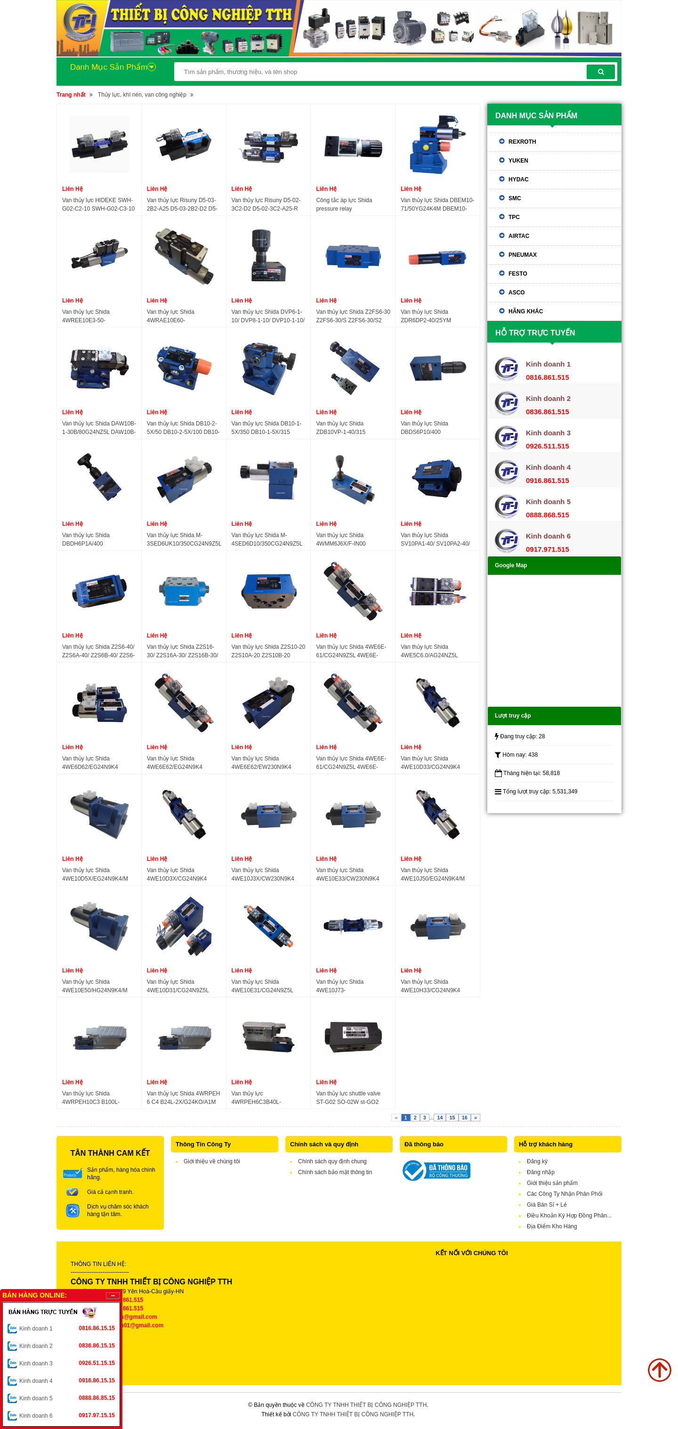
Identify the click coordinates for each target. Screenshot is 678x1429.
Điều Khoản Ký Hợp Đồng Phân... (569, 1215)
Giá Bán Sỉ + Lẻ (547, 1204)
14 (440, 1117)
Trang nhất (71, 94)
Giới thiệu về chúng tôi (212, 1161)
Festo (517, 273)
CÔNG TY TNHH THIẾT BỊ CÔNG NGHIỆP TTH (366, 1405)
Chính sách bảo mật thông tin (335, 1172)
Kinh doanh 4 (67, 1380)
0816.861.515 (126, 1300)
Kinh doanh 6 (67, 1415)
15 (452, 1117)
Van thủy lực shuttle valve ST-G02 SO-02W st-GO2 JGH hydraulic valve (348, 1098)
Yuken (518, 160)
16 (465, 1117)
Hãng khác (525, 311)
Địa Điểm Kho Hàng (552, 1226)
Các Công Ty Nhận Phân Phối (565, 1194)
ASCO (516, 292)
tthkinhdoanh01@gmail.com (125, 1325)
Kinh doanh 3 (67, 1363)
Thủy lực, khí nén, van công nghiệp (142, 94)
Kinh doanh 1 (67, 1328)
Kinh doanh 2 (67, 1345)
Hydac (518, 179)
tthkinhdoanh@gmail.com (122, 1317)
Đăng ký (537, 1161)
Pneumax (522, 255)
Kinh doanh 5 (67, 1398)
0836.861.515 (126, 1308)
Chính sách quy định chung (332, 1161)
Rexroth (522, 142)
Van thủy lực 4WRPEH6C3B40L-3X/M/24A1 (256, 1098)
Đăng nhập (541, 1172)
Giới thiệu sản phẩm (552, 1183)
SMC (514, 198)
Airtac (518, 236)
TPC (514, 217)
